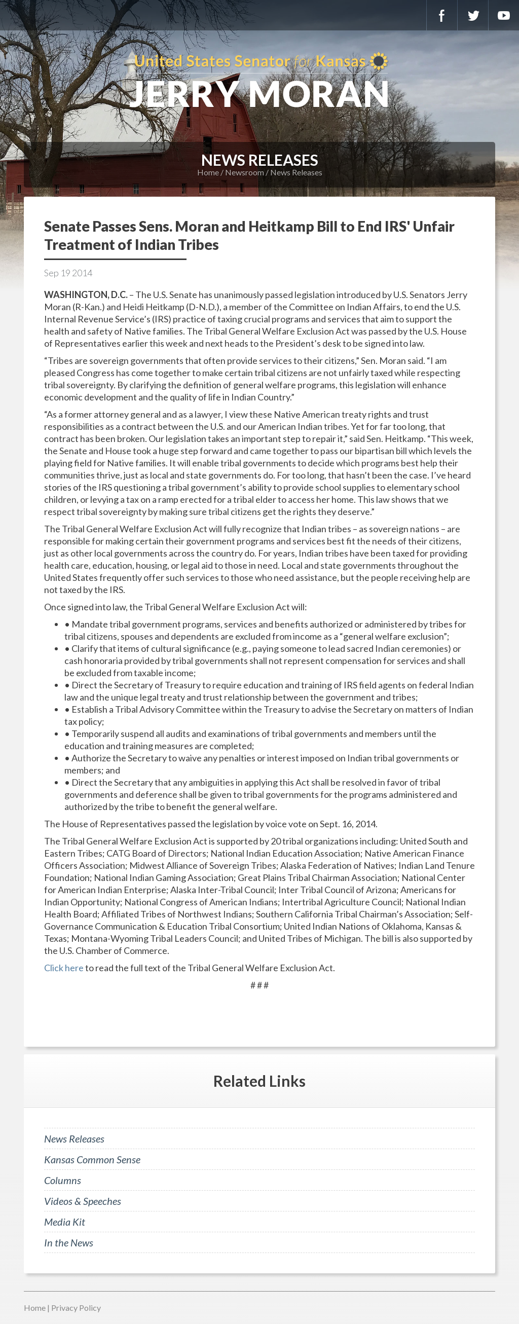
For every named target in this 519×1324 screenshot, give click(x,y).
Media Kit (64, 1222)
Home (208, 172)
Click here (64, 967)
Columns (62, 1180)
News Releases (296, 172)
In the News (68, 1242)
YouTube (504, 15)
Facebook (442, 15)
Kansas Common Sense (92, 1159)
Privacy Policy (76, 1307)
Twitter (473, 15)
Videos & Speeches (82, 1201)
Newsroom (244, 172)
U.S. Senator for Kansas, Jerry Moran (259, 81)
